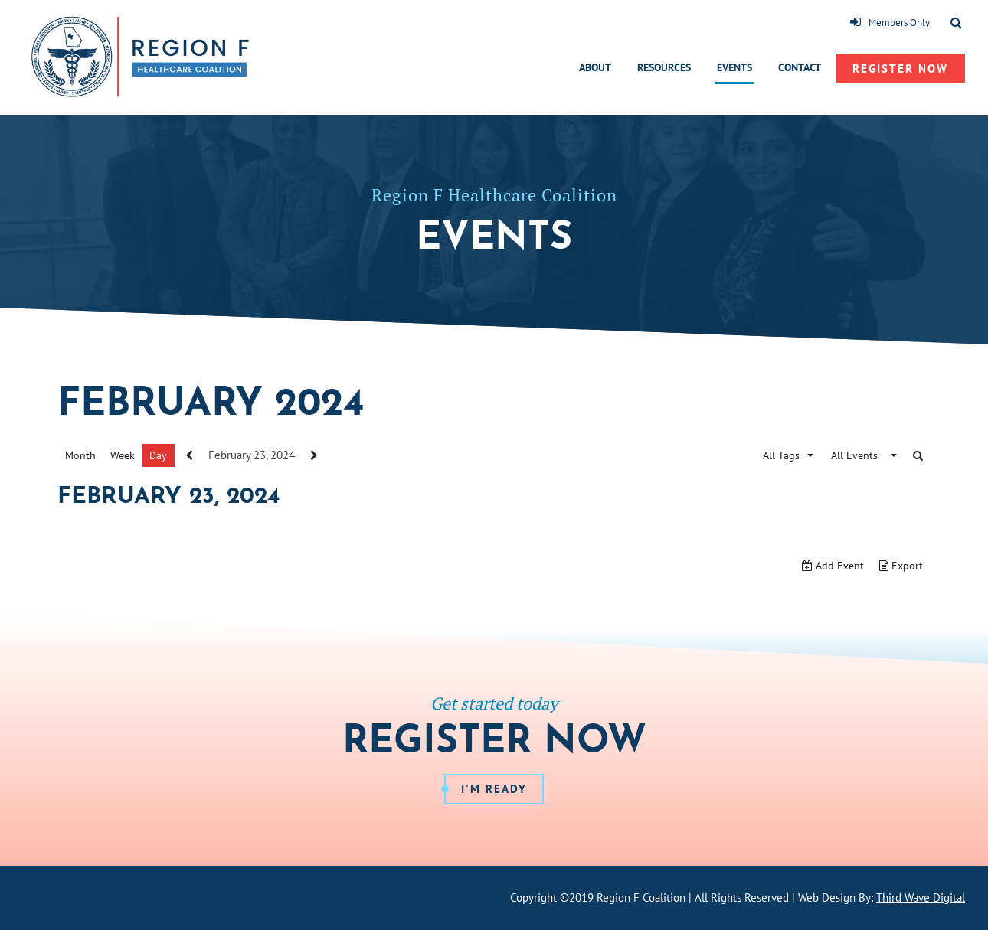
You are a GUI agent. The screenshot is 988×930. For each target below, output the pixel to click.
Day (158, 455)
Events (734, 67)
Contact (799, 67)
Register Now (900, 68)
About (595, 67)
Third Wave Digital (920, 897)
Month (80, 455)
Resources (664, 67)
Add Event (833, 566)
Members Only (890, 22)
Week (122, 455)
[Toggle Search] (956, 23)
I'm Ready (494, 789)
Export (901, 566)
